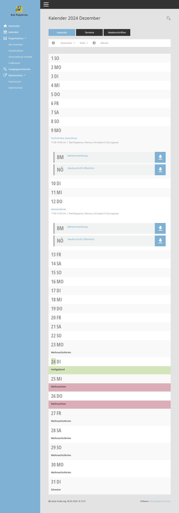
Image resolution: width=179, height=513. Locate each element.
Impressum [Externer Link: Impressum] (16, 81)
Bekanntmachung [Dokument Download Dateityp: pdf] (79, 155)
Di (58, 76)
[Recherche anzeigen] (168, 18)
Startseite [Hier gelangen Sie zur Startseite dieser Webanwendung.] (13, 26)
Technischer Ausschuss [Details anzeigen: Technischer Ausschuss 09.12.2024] (66, 138)
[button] (21, 38)
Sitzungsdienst (160, 501)
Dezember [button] (69, 43)
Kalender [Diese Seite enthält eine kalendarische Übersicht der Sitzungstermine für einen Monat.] (12, 32)
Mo (59, 67)
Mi (58, 85)
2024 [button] (85, 43)
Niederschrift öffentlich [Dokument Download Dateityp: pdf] (82, 168)
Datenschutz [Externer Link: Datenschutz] (17, 87)
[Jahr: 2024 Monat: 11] (55, 43)
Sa (58, 112)
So (58, 58)
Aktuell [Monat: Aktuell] (106, 43)
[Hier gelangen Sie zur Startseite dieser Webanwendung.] (21, 11)
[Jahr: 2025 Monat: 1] (96, 43)
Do (59, 94)
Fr (58, 103)
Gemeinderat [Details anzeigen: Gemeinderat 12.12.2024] (60, 209)
